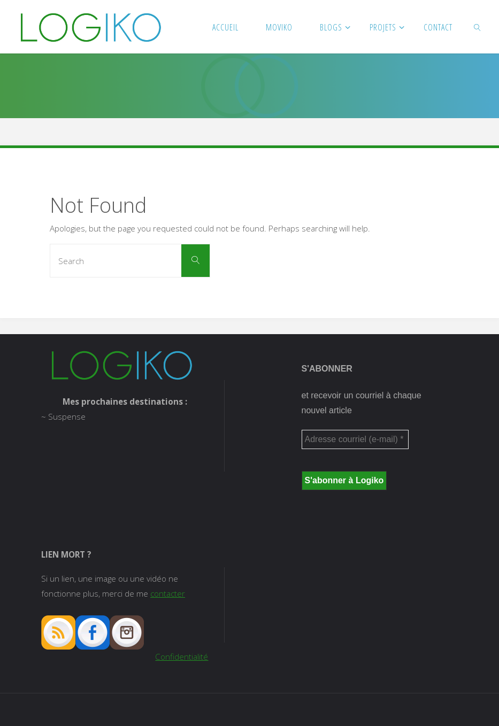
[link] (477, 26)
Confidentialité (181, 656)
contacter (167, 593)
